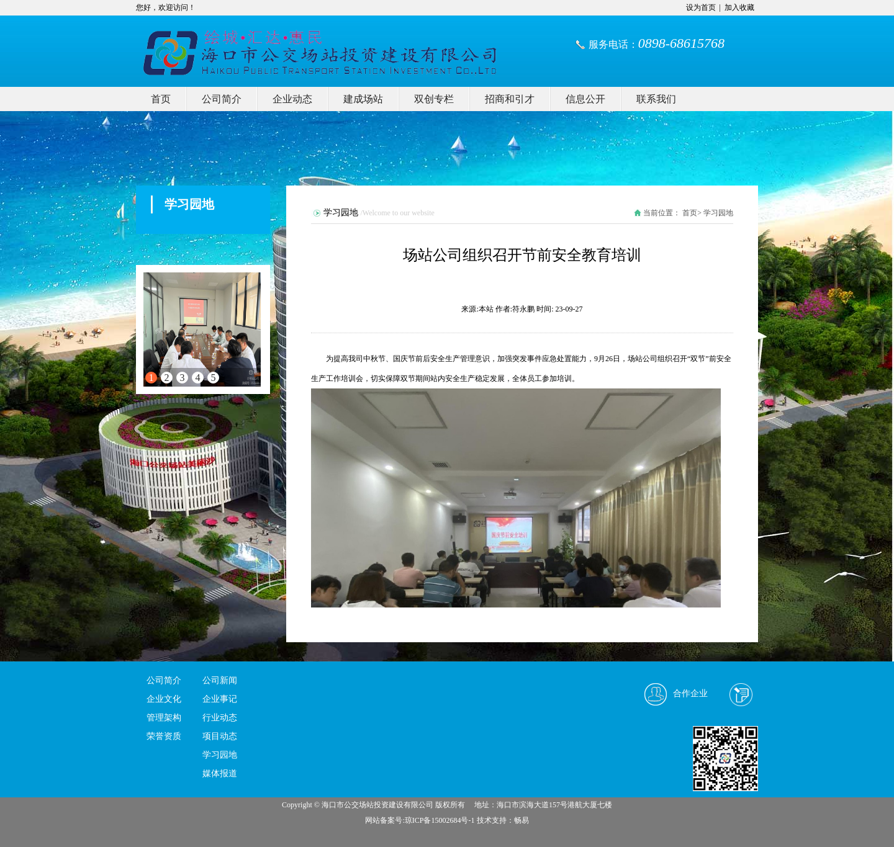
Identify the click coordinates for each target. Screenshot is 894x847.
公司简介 (222, 99)
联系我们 (656, 99)
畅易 (521, 820)
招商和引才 (510, 99)
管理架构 (164, 717)
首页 (161, 99)
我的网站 (254, 43)
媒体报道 (219, 773)
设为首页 (701, 7)
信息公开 (585, 99)
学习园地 (219, 755)
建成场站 (363, 99)
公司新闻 (219, 680)
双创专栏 (434, 99)
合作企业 (690, 693)
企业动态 (292, 99)
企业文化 (164, 699)
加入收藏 (739, 7)
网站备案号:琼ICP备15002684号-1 (419, 820)
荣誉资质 (164, 736)
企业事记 (219, 699)
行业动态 (219, 717)
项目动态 (219, 736)
